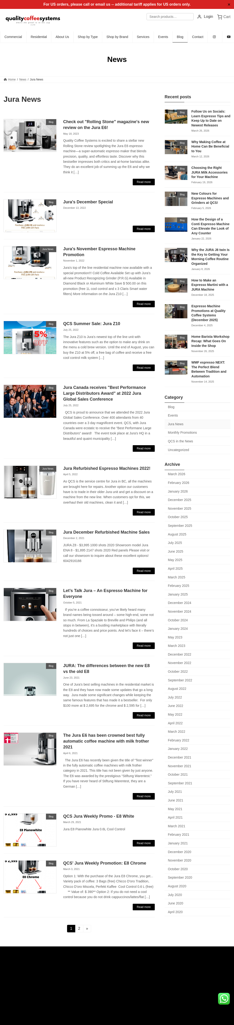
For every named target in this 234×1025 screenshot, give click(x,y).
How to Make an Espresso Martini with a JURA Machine (209, 284)
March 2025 (176, 577)
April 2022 (175, 723)
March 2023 (176, 646)
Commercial (91, 968)
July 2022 (175, 697)
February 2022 (178, 740)
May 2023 (175, 637)
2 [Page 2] (80, 928)
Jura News (175, 424)
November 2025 (179, 508)
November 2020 (179, 860)
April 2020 (175, 912)
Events (173, 415)
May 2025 (175, 560)
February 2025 (178, 586)
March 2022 (176, 731)
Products (89, 991)
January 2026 (178, 491)
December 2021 (179, 757)
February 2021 (178, 835)
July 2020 (175, 895)
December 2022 (179, 654)
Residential (91, 976)
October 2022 (178, 671)
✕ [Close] (228, 5)
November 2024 (179, 611)
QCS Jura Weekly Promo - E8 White (98, 816)
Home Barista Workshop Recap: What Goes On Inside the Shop (210, 341)
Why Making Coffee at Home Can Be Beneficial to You (210, 146)
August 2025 (177, 534)
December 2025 (179, 500)
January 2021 (178, 843)
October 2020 (178, 869)
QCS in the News (180, 441)
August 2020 (177, 886)
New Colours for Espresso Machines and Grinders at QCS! (210, 198)
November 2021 (179, 766)
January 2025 (178, 594)
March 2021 (176, 826)
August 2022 (177, 689)
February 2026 (178, 483)
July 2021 (175, 792)
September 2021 (180, 783)
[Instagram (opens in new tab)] (215, 37)
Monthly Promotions (182, 433)
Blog (171, 407)
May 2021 (175, 809)
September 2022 (180, 680)
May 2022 (175, 714)
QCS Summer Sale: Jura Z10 (91, 323)
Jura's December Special (88, 202)
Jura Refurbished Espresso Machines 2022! (106, 468)
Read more (144, 182)
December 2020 (179, 852)
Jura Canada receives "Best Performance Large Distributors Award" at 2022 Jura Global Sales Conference (104, 393)
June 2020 (175, 903)
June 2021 (175, 800)
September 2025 (180, 526)
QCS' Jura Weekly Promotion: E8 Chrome (104, 863)
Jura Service (95, 1021)
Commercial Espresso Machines (107, 1006)
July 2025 (175, 543)
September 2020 (180, 878)
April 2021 (175, 817)
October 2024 (178, 620)
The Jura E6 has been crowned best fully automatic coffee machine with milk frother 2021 (106, 741)
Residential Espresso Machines (106, 1013)
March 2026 (176, 474)
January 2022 (178, 749)
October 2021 (178, 774)
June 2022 (175, 706)
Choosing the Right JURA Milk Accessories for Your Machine (209, 172)
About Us (90, 983)
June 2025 (175, 551)
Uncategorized (178, 450)
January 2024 (178, 628)
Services (89, 998)
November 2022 (179, 663)
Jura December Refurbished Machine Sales (106, 532)
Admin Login (11, 970)
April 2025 (175, 568)
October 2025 (178, 517)
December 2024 (179, 603)
